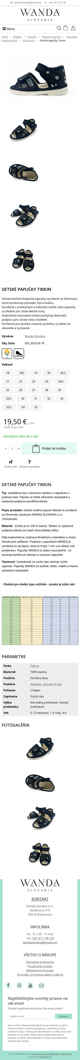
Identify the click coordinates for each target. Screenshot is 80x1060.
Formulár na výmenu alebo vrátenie (40, 975)
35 (35, 407)
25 (7, 390)
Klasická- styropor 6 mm (46, 684)
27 (33, 390)
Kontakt (40, 899)
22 (20, 381)
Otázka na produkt (29, 464)
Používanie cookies (40, 966)
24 (46, 381)
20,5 (63, 373)
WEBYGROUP (45, 1056)
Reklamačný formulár (40, 970)
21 (7, 381)
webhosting (66, 1053)
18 (7, 373)
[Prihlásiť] (73, 29)
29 (59, 390)
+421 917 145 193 (57, 2)
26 (20, 390)
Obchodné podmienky (40, 962)
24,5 (60, 381)
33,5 (8, 407)
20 (48, 373)
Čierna (34, 666)
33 (61, 398)
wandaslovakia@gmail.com (28, 2)
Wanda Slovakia (35, 336)
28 (46, 390)
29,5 (8, 398)
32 (48, 398)
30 (22, 398)
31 (35, 398)
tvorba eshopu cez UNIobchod (45, 1053)
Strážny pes (10, 464)
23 (33, 381)
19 (35, 373)
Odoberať (64, 1016)
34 (22, 407)
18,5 (21, 373)
